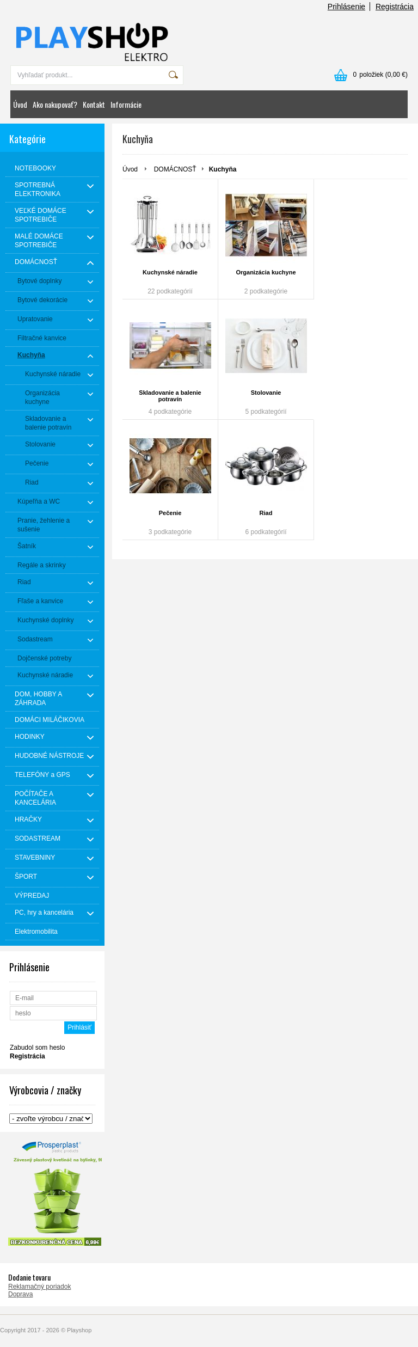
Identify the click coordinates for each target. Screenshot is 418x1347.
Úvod (20, 104)
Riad (266, 513)
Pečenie (170, 513)
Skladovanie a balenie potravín (170, 395)
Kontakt (94, 104)
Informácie (126, 104)
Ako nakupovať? (55, 104)
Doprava (20, 1294)
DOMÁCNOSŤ (175, 169)
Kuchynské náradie (170, 272)
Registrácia (395, 6)
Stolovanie (266, 392)
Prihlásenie (346, 6)
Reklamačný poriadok (39, 1286)
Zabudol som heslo (37, 1047)
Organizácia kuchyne (266, 272)
